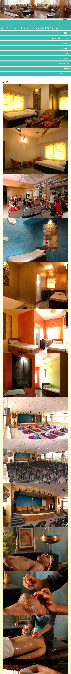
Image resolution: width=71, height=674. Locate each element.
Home (67, 33)
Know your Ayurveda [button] (60, 38)
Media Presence (63, 63)
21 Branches (64, 74)
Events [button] (67, 58)
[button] (5, 9)
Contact (66, 69)
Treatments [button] (65, 48)
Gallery (66, 53)
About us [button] (66, 43)
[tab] (35, 33)
